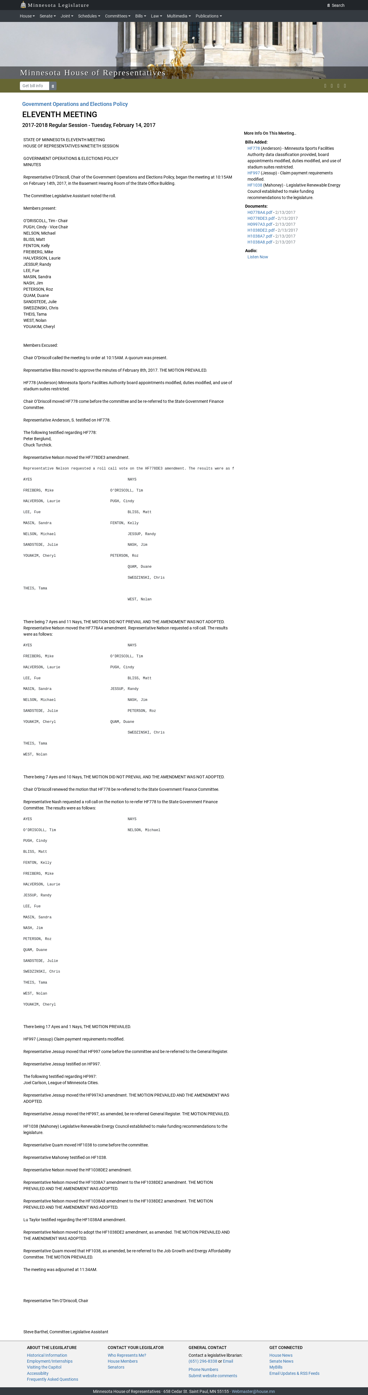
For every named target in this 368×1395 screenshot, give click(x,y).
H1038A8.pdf (260, 242)
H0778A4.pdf (260, 212)
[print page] (345, 85)
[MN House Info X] (325, 85)
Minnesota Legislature (55, 4)
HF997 (254, 173)
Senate (46, 16)
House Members (123, 1361)
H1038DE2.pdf (262, 230)
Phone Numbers (203, 1369)
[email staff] (338, 85)
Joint (65, 16)
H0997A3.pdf (260, 224)
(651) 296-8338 (203, 1361)
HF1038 (255, 185)
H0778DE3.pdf (262, 218)
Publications (207, 16)
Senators (116, 1367)
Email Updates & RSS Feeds (294, 1373)
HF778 (254, 148)
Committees (116, 16)
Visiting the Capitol (44, 1367)
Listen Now (258, 256)
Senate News (281, 1361)
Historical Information (47, 1355)
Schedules (87, 16)
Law (155, 16)
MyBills (275, 1367)
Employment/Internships (50, 1361)
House (26, 16)
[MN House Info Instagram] (332, 85)
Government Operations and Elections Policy (75, 104)
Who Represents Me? (127, 1355)
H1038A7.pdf (260, 236)
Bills (139, 16)
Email (228, 1361)
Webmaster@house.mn (253, 1391)
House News (281, 1355)
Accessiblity (38, 1373)
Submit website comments (213, 1375)
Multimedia (177, 16)
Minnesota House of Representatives (93, 72)
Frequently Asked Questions (52, 1379)
